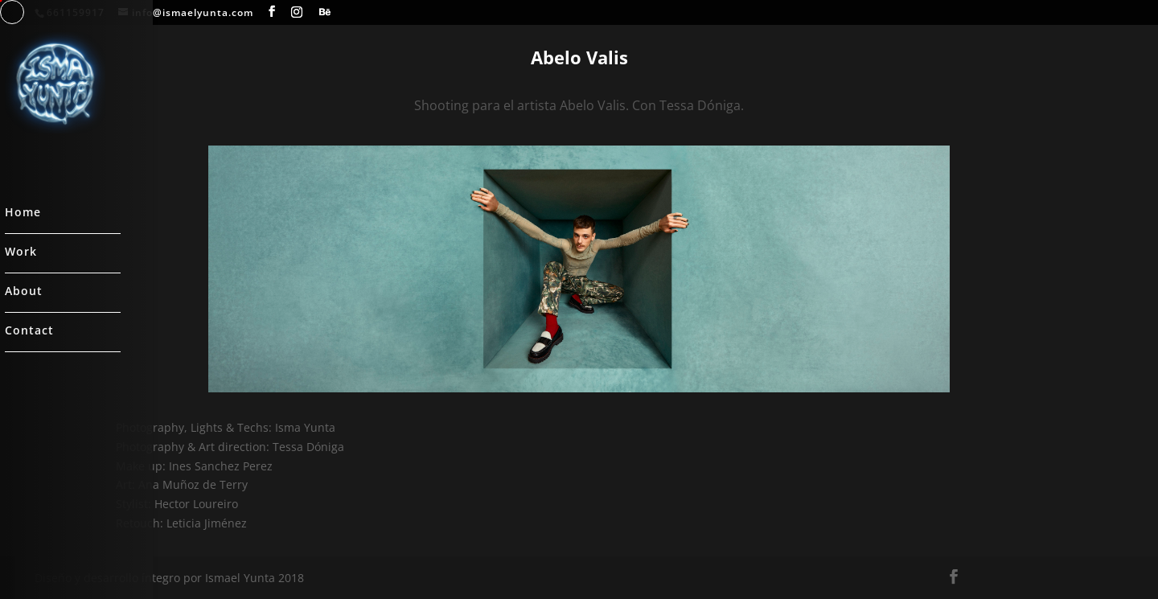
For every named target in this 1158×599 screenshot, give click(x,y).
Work (21, 252)
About (24, 291)
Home (23, 213)
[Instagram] (297, 12)
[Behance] (325, 12)
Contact (29, 331)
